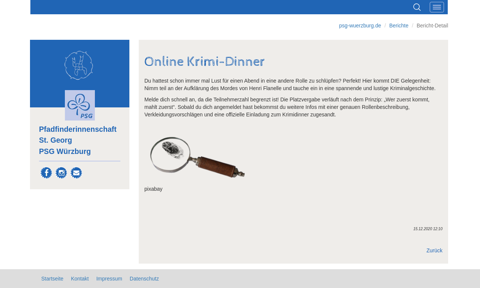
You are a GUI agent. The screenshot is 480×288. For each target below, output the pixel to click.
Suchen (417, 7)
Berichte (398, 26)
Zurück (434, 250)
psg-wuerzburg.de (360, 26)
